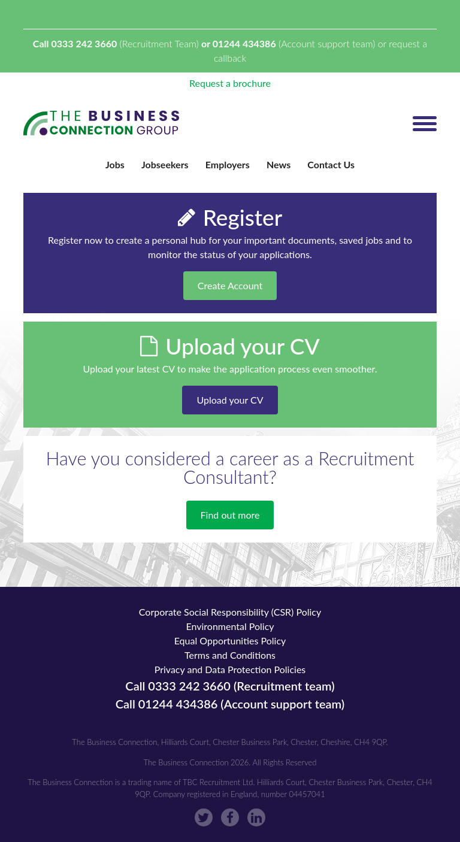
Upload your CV (229, 399)
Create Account (230, 285)
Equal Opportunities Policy (230, 640)
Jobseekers (165, 164)
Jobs (115, 164)
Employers (227, 164)
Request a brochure (230, 83)
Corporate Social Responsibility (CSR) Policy (230, 611)
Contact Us (331, 164)
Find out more (230, 514)
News (278, 164)
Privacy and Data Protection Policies (230, 669)
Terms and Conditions (230, 655)
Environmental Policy (230, 626)
